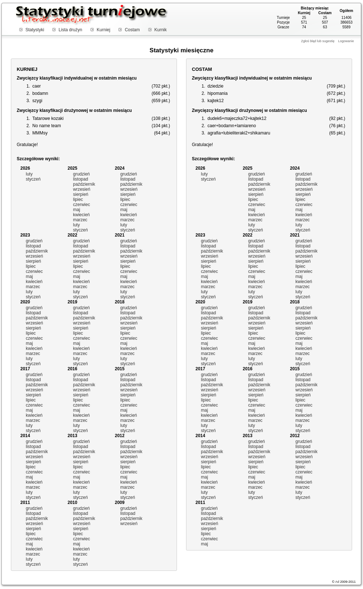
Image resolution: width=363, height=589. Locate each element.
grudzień (81, 174)
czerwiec (81, 204)
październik (84, 184)
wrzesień (81, 189)
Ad (337, 582)
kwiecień (81, 214)
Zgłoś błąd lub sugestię (317, 41)
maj (76, 209)
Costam (132, 29)
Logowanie (346, 41)
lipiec (78, 199)
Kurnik (160, 29)
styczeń (33, 179)
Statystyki (34, 29)
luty (29, 174)
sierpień (80, 194)
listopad (80, 179)
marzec (80, 219)
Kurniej (103, 29)
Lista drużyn (70, 29)
